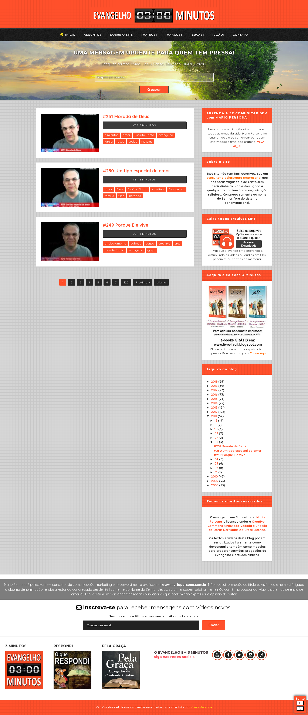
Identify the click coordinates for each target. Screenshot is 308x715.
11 (215, 425)
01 (216, 472)
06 (216, 442)
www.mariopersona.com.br (184, 584)
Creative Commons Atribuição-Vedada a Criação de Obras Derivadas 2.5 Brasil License (237, 526)
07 (216, 438)
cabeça (136, 243)
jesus (120, 141)
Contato (240, 35)
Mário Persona (201, 707)
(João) (218, 35)
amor (126, 135)
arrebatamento (115, 243)
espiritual (158, 189)
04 (216, 459)
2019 (214, 381)
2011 (214, 416)
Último (161, 282)
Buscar (154, 89)
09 (216, 433)
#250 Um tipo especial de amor (136, 170)
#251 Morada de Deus (126, 116)
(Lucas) (197, 35)
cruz (177, 243)
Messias (146, 141)
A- (300, 708)
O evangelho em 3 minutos (230, 517)
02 (216, 468)
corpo (150, 243)
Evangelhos (177, 189)
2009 (215, 481)
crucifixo (164, 243)
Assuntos (93, 35)
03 (216, 463)
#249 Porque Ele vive (125, 225)
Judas (132, 141)
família (109, 196)
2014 (215, 403)
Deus (119, 189)
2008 (215, 485)
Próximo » (143, 282)
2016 (214, 394)
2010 (215, 476)
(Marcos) (173, 35)
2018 (214, 386)
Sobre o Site (121, 35)
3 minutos (111, 135)
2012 (214, 412)
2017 (214, 390)
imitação (135, 196)
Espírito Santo (144, 135)
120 (126, 282)
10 (216, 429)
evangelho (165, 135)
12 (216, 420)
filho (121, 196)
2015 (215, 399)
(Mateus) (149, 35)
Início (67, 35)
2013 (214, 407)
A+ (300, 703)
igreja (109, 141)
